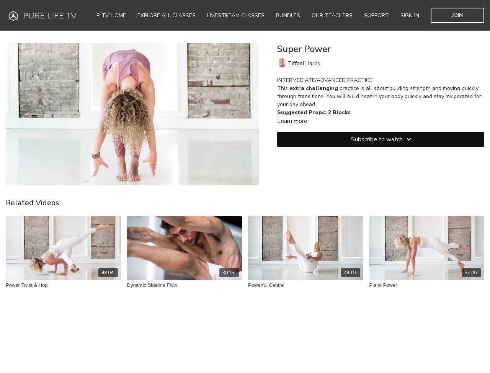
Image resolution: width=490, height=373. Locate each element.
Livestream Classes (236, 15)
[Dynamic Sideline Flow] (184, 285)
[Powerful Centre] (305, 285)
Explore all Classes (166, 15)
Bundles (288, 15)
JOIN (457, 15)
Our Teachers (332, 15)
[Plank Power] (427, 285)
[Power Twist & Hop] (63, 285)
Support (376, 15)
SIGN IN (409, 15)
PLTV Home (111, 15)
